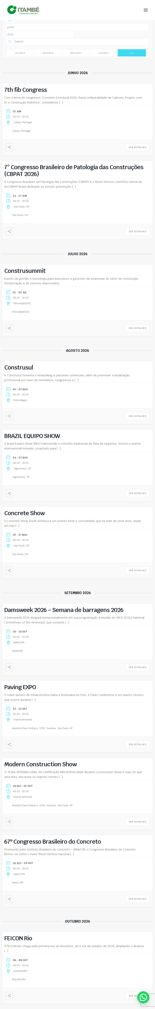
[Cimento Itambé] (23, 9)
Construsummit (25, 270)
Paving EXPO (20, 687)
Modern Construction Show (40, 764)
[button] (145, 10)
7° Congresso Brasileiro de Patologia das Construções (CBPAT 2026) (73, 170)
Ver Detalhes (137, 147)
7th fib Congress (25, 89)
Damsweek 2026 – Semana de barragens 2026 (63, 610)
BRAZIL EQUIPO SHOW (32, 436)
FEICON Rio (18, 938)
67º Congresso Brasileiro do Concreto (52, 841)
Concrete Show (24, 513)
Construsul (18, 367)
